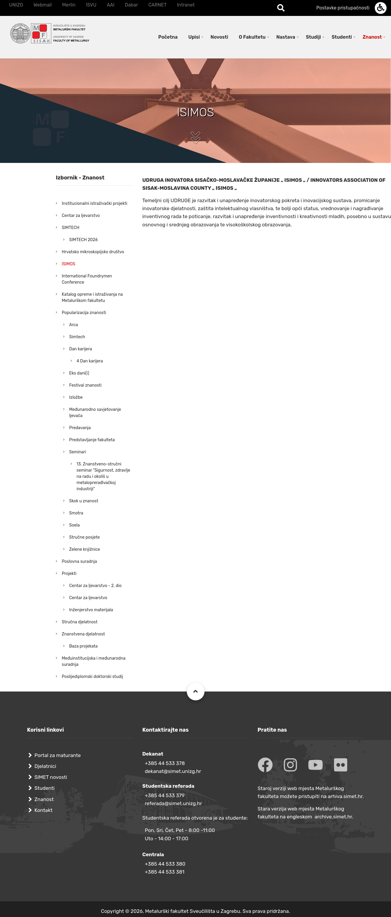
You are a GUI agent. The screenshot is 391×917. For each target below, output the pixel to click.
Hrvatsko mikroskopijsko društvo (93, 251)
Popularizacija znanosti (84, 312)
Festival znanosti (85, 385)
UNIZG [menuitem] (16, 5)
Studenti (45, 788)
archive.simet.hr (333, 817)
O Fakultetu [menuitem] (252, 37)
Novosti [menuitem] (219, 37)
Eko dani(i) (79, 373)
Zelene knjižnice (84, 549)
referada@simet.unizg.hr (173, 803)
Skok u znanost (83, 501)
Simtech (77, 336)
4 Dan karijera (90, 361)
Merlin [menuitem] (68, 5)
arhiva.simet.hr (345, 796)
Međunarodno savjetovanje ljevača (95, 412)
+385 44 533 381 (164, 872)
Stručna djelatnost (80, 622)
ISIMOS (68, 264)
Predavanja (80, 427)
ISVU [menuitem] (91, 5)
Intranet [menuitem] (186, 5)
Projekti (69, 573)
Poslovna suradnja (79, 561)
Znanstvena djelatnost (83, 634)
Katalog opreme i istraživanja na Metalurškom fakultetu (92, 297)
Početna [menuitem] (168, 37)
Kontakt (44, 810)
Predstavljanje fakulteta (92, 439)
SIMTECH (70, 227)
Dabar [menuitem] (131, 5)
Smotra (76, 513)
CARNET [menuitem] (157, 5)
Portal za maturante (58, 755)
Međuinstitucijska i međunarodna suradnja (93, 661)
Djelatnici (45, 766)
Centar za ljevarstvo (81, 215)
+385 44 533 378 (165, 763)
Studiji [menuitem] (313, 37)
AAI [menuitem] (110, 5)
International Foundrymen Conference (87, 279)
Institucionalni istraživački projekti (94, 203)
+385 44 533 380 (165, 864)
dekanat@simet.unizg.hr (173, 771)
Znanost (44, 799)
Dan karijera (80, 349)
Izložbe (76, 397)
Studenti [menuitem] (342, 37)
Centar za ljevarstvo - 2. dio (95, 585)
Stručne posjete (84, 537)
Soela (74, 525)
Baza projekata (83, 646)
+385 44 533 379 (165, 795)
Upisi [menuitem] (194, 37)
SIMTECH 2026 (83, 239)
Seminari (77, 452)
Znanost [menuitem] (372, 37)
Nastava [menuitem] (285, 37)
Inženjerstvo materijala (91, 609)
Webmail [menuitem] (42, 5)
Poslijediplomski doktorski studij (92, 676)
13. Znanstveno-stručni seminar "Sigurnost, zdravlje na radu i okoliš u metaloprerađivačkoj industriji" (103, 476)
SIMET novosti (51, 777)
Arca (73, 324)
